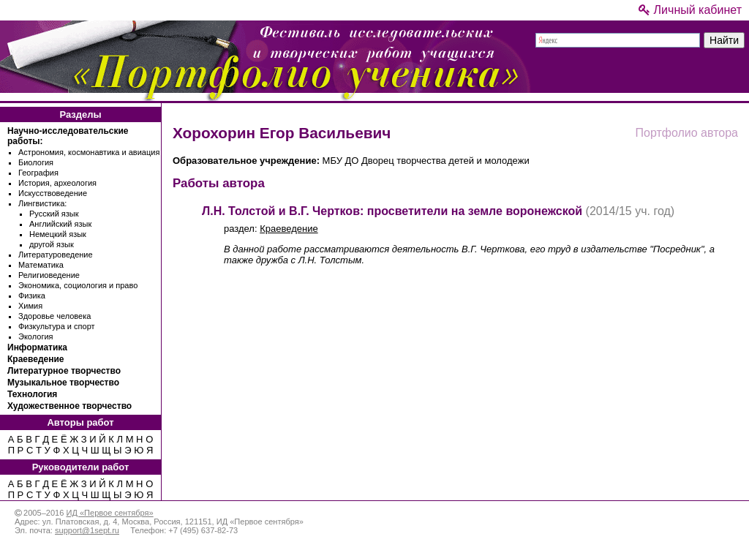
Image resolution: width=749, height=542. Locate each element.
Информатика (37, 347)
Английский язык (60, 223)
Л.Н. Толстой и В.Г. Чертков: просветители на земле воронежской (392, 211)
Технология (32, 394)
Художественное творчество (69, 406)
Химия (30, 305)
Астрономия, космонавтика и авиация (88, 152)
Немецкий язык (57, 234)
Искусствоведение (52, 193)
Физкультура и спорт (56, 326)
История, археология (57, 182)
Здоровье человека (54, 316)
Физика (31, 295)
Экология (35, 336)
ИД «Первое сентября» (109, 512)
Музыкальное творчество (63, 382)
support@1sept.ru (87, 530)
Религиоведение (49, 275)
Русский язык (54, 213)
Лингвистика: (42, 203)
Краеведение (35, 359)
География (38, 172)
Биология (35, 162)
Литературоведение (55, 254)
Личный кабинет (690, 10)
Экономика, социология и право (78, 285)
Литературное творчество (64, 371)
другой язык (51, 244)
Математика (41, 264)
